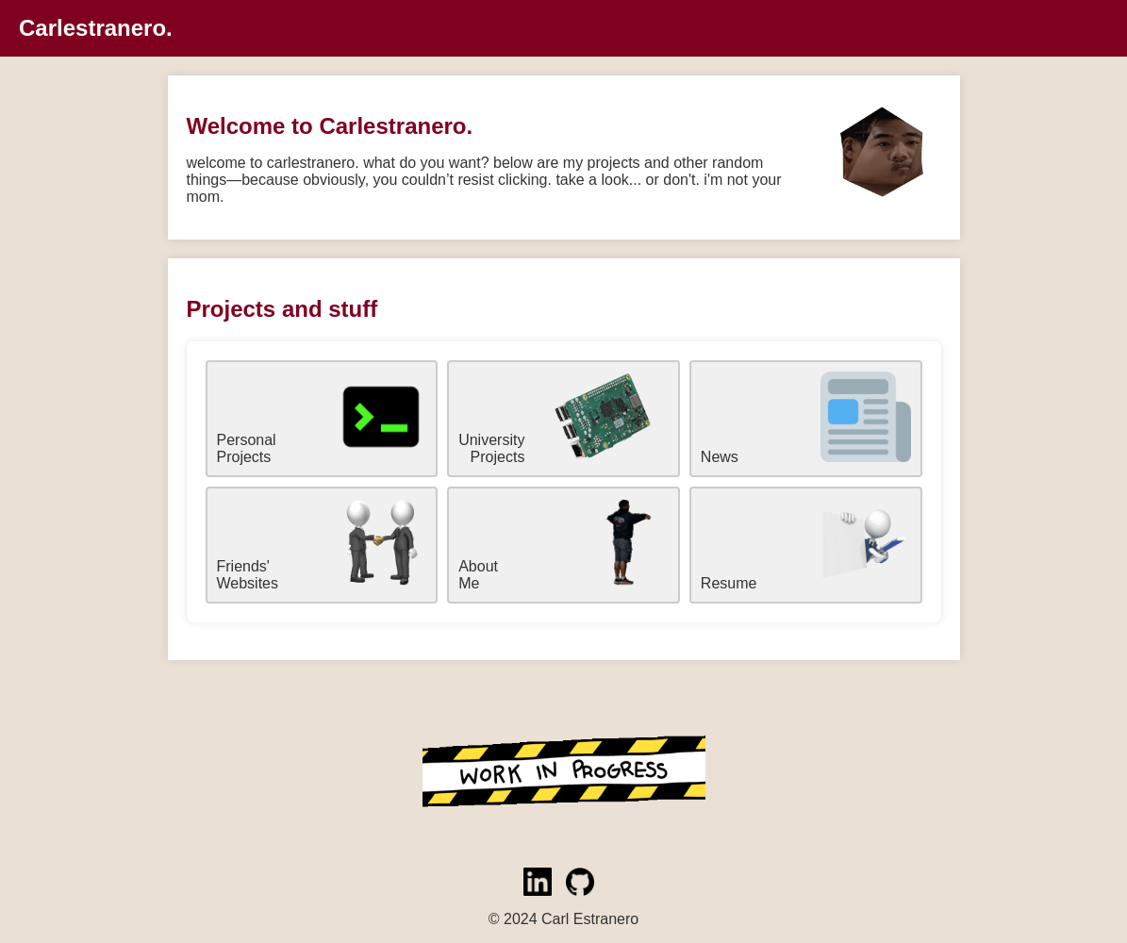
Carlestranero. (96, 28)
